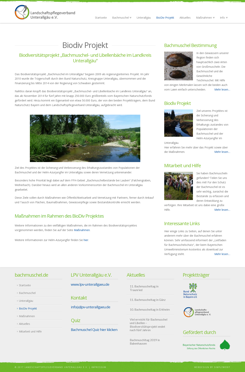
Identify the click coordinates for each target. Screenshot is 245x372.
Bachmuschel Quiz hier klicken (94, 329)
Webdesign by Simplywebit (212, 367)
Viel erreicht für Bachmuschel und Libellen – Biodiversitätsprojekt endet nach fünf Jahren (148, 325)
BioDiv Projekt (28, 308)
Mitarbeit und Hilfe (30, 331)
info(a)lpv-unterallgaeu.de (90, 307)
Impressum (98, 367)
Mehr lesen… (222, 89)
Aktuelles (24, 324)
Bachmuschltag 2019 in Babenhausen (145, 341)
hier (86, 240)
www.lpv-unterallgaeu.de (90, 284)
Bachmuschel (27, 293)
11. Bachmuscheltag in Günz (148, 299)
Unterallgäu (26, 301)
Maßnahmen (82, 230)
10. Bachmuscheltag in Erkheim (150, 309)
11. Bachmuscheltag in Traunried (144, 288)
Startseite (25, 285)
